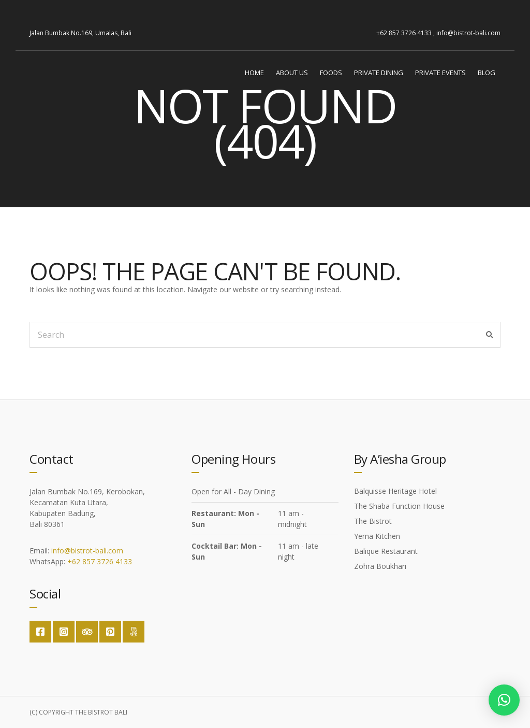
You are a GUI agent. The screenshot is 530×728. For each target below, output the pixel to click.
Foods (331, 72)
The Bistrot (373, 521)
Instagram (64, 632)
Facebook (40, 632)
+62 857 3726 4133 (99, 561)
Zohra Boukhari (380, 566)
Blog (486, 72)
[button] (504, 700)
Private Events (440, 72)
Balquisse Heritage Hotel (395, 491)
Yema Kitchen (377, 536)
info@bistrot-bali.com (87, 550)
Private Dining (378, 72)
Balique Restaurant (386, 551)
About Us (292, 72)
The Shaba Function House (399, 506)
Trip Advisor (87, 632)
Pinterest (110, 632)
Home (254, 72)
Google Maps (133, 632)
